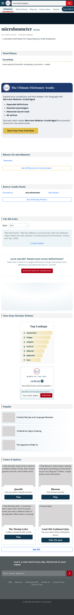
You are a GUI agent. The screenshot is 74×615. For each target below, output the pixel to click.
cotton (35, 381)
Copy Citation (37, 243)
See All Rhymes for (36, 168)
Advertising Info (32, 582)
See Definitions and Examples (36, 385)
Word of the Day (37, 376)
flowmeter (8, 160)
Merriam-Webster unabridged (37, 271)
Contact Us (46, 582)
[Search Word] (69, 3)
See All (36, 549)
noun (36, 29)
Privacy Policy (59, 582)
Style (4, 225)
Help (10, 582)
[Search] (42, 3)
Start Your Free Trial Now (20, 130)
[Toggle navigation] (2, 3)
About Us (19, 582)
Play (18, 497)
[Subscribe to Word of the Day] (30, 395)
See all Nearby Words (36, 199)
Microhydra (54, 192)
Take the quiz (55, 540)
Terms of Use (36, 584)
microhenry (7, 192)
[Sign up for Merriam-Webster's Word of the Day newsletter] (34, 573)
